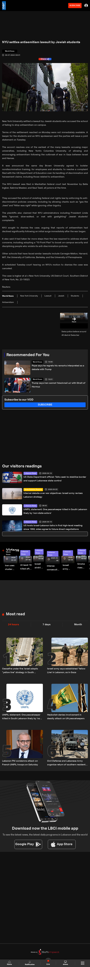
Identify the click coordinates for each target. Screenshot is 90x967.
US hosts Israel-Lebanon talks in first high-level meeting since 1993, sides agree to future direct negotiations (52, 527)
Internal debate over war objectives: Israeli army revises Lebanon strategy (53, 495)
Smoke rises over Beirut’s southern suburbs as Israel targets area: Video (82, 566)
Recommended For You (27, 355)
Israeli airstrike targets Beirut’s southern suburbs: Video (39, 566)
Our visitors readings (22, 466)
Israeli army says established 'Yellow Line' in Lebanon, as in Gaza (66, 671)
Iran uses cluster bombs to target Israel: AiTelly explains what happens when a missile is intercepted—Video (11, 567)
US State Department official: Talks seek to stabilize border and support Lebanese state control (54, 479)
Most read (15, 614)
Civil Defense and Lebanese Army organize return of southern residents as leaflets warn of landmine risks (67, 763)
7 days (47, 624)
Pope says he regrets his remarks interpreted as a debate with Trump (58, 368)
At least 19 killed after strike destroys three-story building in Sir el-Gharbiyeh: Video (26, 567)
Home (9, 963)
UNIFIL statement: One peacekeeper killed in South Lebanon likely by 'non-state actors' (55, 511)
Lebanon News (30, 473)
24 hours (13, 624)
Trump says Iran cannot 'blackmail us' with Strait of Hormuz (58, 385)
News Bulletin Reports (33, 489)
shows (65, 963)
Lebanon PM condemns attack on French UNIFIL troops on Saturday (20, 763)
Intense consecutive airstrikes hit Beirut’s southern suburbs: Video (53, 568)
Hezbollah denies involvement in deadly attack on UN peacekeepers (65, 717)
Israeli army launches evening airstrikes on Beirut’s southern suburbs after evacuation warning (68, 567)
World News (37, 362)
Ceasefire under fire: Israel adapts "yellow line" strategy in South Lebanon (20, 671)
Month (78, 624)
